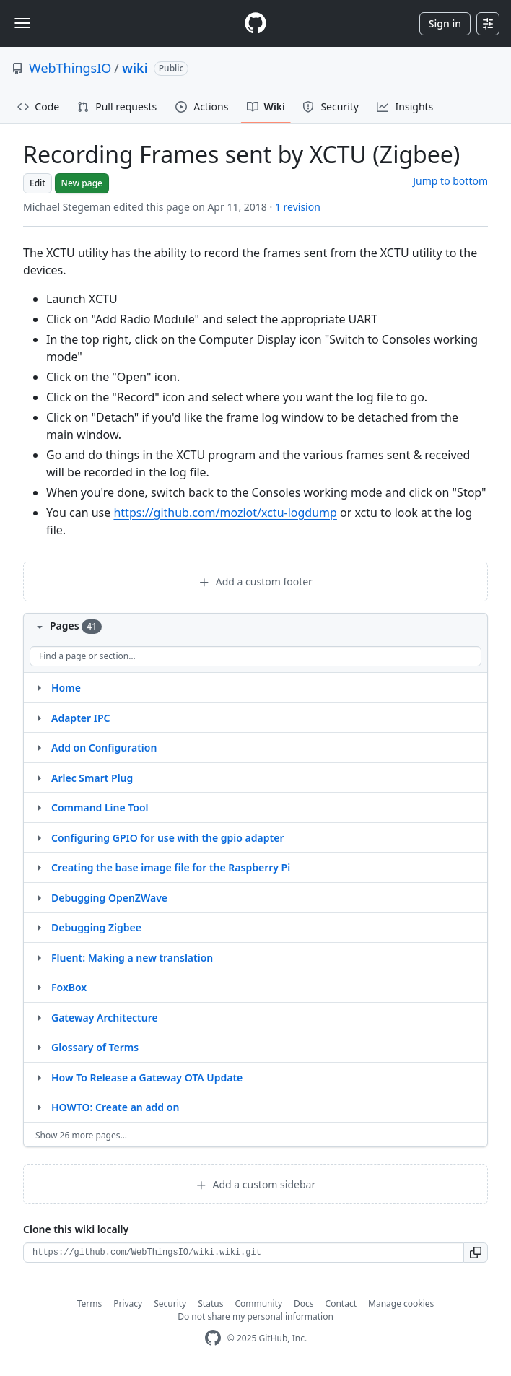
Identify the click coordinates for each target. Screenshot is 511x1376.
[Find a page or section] (255, 656)
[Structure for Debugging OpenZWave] (39, 897)
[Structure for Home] (39, 687)
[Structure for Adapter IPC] (39, 717)
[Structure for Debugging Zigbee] (39, 927)
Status (210, 1303)
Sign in (445, 23)
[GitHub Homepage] (213, 1338)
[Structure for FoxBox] (39, 986)
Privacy (127, 1303)
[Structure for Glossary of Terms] (39, 1046)
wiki (135, 68)
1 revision (297, 207)
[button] (476, 1252)
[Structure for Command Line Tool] (39, 807)
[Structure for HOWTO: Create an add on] (39, 1106)
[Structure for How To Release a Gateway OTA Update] (39, 1077)
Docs (304, 1303)
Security (170, 1303)
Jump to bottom (450, 181)
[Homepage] (255, 23)
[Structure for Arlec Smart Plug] (39, 777)
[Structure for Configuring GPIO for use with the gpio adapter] (39, 837)
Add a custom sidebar (255, 1184)
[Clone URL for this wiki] (243, 1252)
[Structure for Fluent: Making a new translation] (39, 957)
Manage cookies (401, 1303)
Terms (89, 1303)
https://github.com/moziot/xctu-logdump (224, 513)
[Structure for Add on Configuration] (39, 747)
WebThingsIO (70, 68)
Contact (341, 1303)
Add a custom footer (255, 581)
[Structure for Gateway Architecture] (39, 1017)
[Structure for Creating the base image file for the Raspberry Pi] (39, 867)
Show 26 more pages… (81, 1135)
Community (258, 1303)
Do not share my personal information (255, 1316)
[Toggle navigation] (22, 23)
